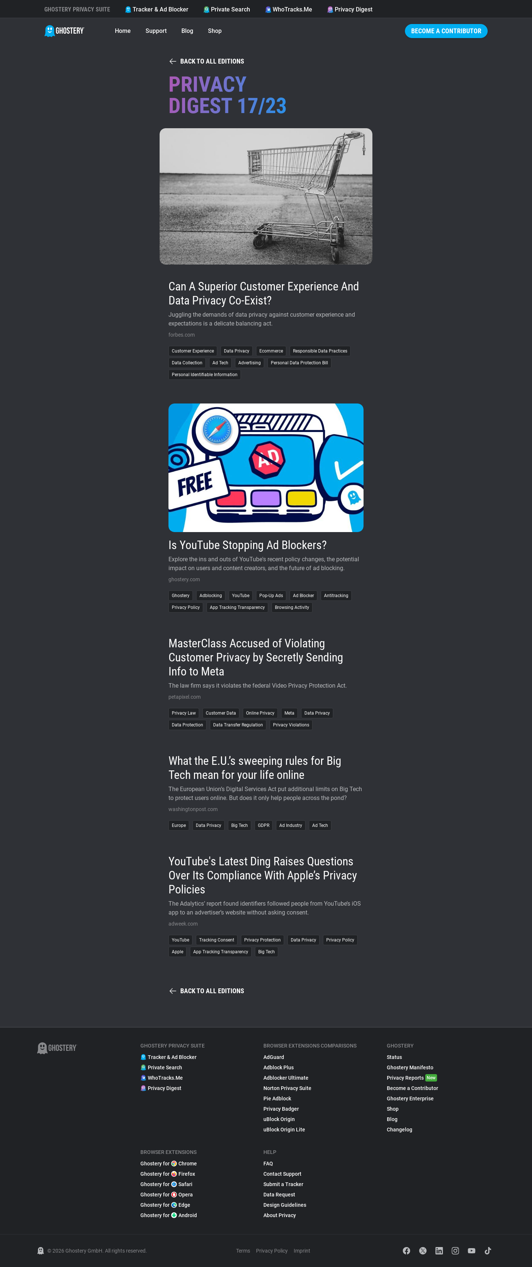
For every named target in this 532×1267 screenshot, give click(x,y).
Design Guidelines (284, 1205)
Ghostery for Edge (165, 1205)
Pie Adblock (277, 1098)
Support (156, 30)
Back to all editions (206, 61)
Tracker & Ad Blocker (156, 9)
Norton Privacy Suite (287, 1088)
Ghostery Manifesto (410, 1067)
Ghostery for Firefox (167, 1174)
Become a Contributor (446, 31)
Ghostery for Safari (166, 1184)
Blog (187, 30)
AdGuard (273, 1057)
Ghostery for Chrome (168, 1163)
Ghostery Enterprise (410, 1098)
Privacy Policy (272, 1251)
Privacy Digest (349, 9)
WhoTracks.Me (288, 9)
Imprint (302, 1251)
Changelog (399, 1130)
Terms (243, 1251)
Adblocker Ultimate (285, 1078)
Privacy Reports (412, 1078)
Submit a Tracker (283, 1184)
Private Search (226, 9)
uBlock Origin (279, 1119)
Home (123, 30)
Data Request (279, 1195)
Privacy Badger (281, 1109)
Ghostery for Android (168, 1215)
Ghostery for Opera (166, 1195)
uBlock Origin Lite (284, 1130)
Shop (215, 30)
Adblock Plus (278, 1067)
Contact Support (282, 1174)
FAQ (268, 1163)
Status (394, 1057)
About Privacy (279, 1215)
